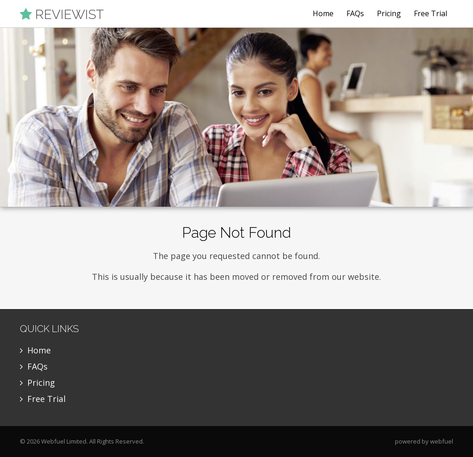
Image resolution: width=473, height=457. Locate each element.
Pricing (389, 13)
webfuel (441, 441)
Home (323, 13)
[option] (236, 117)
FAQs (355, 13)
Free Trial (430, 13)
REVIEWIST (62, 14)
